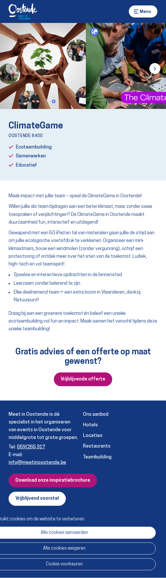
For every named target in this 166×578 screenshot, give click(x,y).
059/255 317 (31, 447)
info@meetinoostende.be (37, 462)
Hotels (90, 425)
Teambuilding (97, 457)
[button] (11, 68)
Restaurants (96, 446)
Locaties (92, 435)
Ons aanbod (95, 414)
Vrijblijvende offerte (83, 379)
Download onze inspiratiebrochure (52, 480)
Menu (136, 11)
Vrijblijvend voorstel (37, 498)
